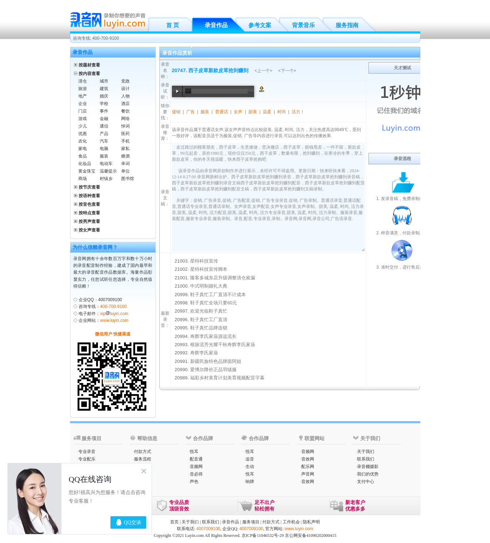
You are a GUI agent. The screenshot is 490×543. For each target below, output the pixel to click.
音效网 (307, 459)
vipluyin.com (114, 313)
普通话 (221, 111)
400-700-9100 (113, 306)
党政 (125, 81)
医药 (125, 133)
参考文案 (259, 25)
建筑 (104, 88)
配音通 (196, 459)
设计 (125, 88)
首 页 (172, 25)
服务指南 (347, 25)
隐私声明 (311, 521)
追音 (250, 459)
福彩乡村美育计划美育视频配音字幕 (227, 377)
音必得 (196, 474)
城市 (104, 81)
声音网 (307, 474)
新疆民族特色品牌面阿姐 (215, 361)
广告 (190, 111)
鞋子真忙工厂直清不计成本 (218, 294)
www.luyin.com (114, 320)
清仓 (82, 81)
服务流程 (142, 459)
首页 (174, 521)
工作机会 (291, 521)
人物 (125, 96)
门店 (82, 111)
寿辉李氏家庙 (204, 352)
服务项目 (250, 521)
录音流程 (402, 158)
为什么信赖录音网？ (95, 247)
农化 (82, 141)
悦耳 (194, 451)
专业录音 (86, 451)
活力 (296, 111)
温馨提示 (108, 171)
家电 (82, 148)
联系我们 (365, 459)
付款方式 (142, 451)
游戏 (82, 118)
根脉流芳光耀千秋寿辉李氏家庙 (222, 344)
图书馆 (127, 178)
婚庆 (104, 96)
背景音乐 (303, 25)
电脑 (104, 148)
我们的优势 (367, 474)
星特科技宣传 (204, 261)
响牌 (250, 481)
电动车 (106, 163)
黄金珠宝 (86, 171)
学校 (104, 103)
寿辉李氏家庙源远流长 (213, 336)
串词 (125, 163)
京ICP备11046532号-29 (263, 535)
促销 (176, 111)
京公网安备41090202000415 (310, 535)
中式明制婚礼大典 (208, 286)
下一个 (287, 70)
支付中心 (365, 481)
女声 (238, 111)
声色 (194, 481)
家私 (125, 148)
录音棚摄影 (367, 466)
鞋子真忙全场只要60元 (213, 302)
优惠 (82, 133)
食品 (82, 156)
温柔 (267, 111)
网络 (125, 118)
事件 (104, 111)
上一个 (263, 70)
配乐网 (307, 466)
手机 (125, 141)
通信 (104, 126)
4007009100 (208, 528)
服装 (104, 156)
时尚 (281, 111)
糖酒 (125, 156)
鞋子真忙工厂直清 (208, 319)
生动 (250, 466)
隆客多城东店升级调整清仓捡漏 (222, 277)
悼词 (125, 126)
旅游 (82, 88)
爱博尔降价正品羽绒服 (213, 369)
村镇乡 (106, 178)
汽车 (104, 141)
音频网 (196, 466)
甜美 (252, 111)
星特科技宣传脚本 (208, 269)
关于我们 (365, 451)
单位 (125, 171)
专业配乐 (86, 459)
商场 (82, 178)
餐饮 (125, 111)
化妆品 (84, 163)
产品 (104, 133)
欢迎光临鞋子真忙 (208, 311)
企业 (82, 103)
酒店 (125, 103)
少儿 (82, 126)
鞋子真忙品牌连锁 (208, 327)
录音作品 (216, 25)
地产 (82, 96)
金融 (104, 118)
